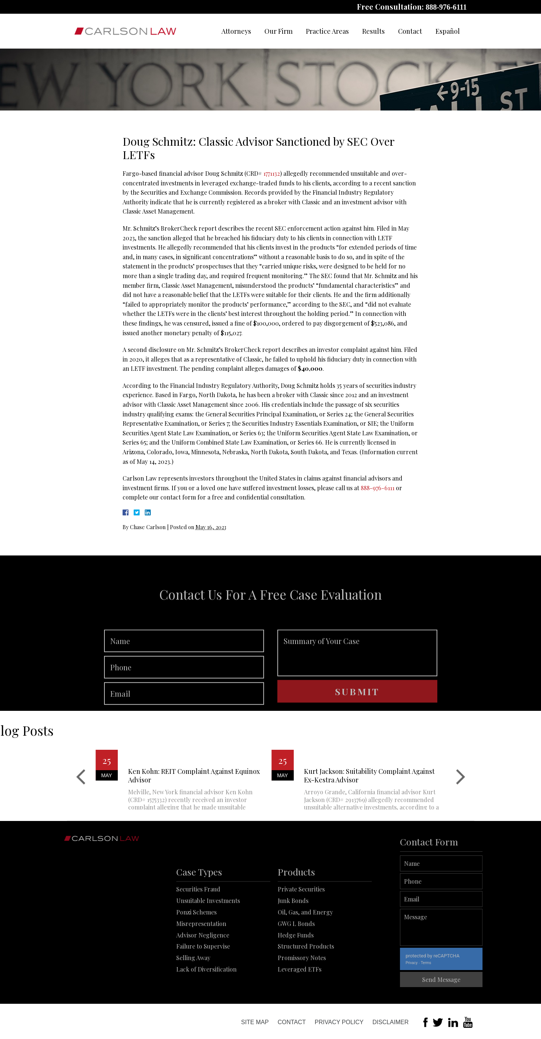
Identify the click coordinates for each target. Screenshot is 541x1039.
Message (463, 927)
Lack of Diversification (206, 1001)
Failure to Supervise (203, 978)
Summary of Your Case (357, 673)
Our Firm (278, 31)
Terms (448, 963)
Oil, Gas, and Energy (305, 943)
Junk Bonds (293, 932)
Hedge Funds (296, 966)
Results (373, 31)
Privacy (434, 963)
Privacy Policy (339, 1022)
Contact (410, 31)
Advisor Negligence (202, 966)
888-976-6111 (446, 7)
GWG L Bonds (296, 955)
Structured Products (306, 978)
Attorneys (236, 31)
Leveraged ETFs (299, 1001)
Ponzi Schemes (196, 943)
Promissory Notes (302, 989)
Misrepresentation (201, 955)
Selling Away (193, 989)
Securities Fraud (198, 921)
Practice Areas (327, 31)
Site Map (255, 1022)
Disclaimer (391, 1022)
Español (447, 31)
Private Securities (301, 921)
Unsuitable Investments (208, 932)
